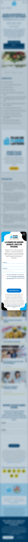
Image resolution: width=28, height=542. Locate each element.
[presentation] (14, 439)
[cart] (23, 2)
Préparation (14, 72)
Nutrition (21, 72)
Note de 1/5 (4, 19)
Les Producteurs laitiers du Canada (14, 3)
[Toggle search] (26, 2)
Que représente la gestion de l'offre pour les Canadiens (13, 362)
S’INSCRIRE (14, 168)
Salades (19, 23)
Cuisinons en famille (19, 500)
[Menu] (2, 2)
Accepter (8, 537)
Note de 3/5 (8, 19)
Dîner (14, 23)
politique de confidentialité (18, 532)
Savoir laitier (7, 500)
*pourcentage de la (11, 285)
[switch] (14, 46)
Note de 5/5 (12, 19)
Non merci (20, 537)
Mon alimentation (14, 502)
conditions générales (15, 533)
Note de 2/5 (6, 19)
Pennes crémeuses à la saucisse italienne (12, 321)
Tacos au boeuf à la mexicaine (12, 342)
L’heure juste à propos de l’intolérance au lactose (10, 387)
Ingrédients (7, 72)
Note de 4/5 (10, 19)
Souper (9, 23)
